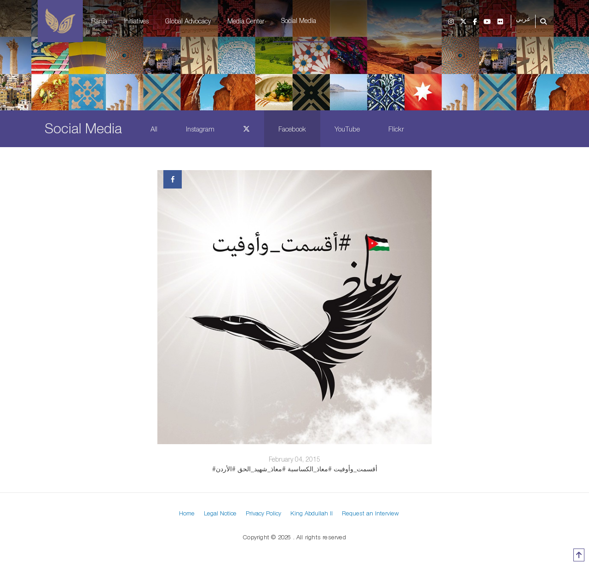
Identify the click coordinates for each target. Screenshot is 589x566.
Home (187, 513)
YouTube (347, 129)
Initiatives (136, 21)
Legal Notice (220, 513)
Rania (99, 21)
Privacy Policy (263, 513)
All (153, 129)
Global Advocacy (188, 21)
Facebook (292, 129)
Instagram (200, 129)
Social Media (298, 20)
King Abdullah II (311, 513)
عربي (523, 19)
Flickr (396, 129)
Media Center (246, 21)
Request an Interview (370, 513)
